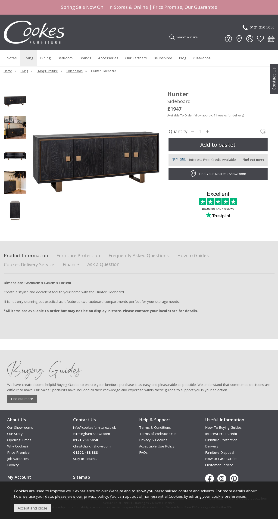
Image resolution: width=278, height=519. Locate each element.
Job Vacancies (18, 458)
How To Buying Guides (223, 427)
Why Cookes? (17, 446)
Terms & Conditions (155, 427)
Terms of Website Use (157, 433)
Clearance (201, 58)
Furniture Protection (78, 256)
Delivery (211, 446)
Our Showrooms (20, 427)
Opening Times (19, 440)
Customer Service (219, 465)
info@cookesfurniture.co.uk (94, 427)
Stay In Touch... (85, 458)
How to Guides (193, 256)
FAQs (143, 452)
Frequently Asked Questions (139, 256)
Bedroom (65, 58)
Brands (85, 58)
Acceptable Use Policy (156, 446)
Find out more (22, 398)
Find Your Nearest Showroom (218, 173)
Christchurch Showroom (92, 446)
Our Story (15, 433)
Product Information (26, 256)
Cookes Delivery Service (29, 265)
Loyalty (13, 465)
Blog (182, 58)
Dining (45, 58)
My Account (19, 477)
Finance (71, 265)
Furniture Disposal (219, 452)
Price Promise (18, 452)
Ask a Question (103, 264)
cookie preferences (229, 496)
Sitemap (81, 477)
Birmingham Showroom (91, 433)
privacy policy (96, 496)
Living (28, 58)
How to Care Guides (221, 458)
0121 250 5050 (259, 27)
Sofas (12, 58)
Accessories (108, 58)
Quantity (178, 131)
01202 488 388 (85, 452)
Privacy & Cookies (153, 440)
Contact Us (274, 78)
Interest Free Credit (221, 433)
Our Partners (136, 58)
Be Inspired (163, 58)
